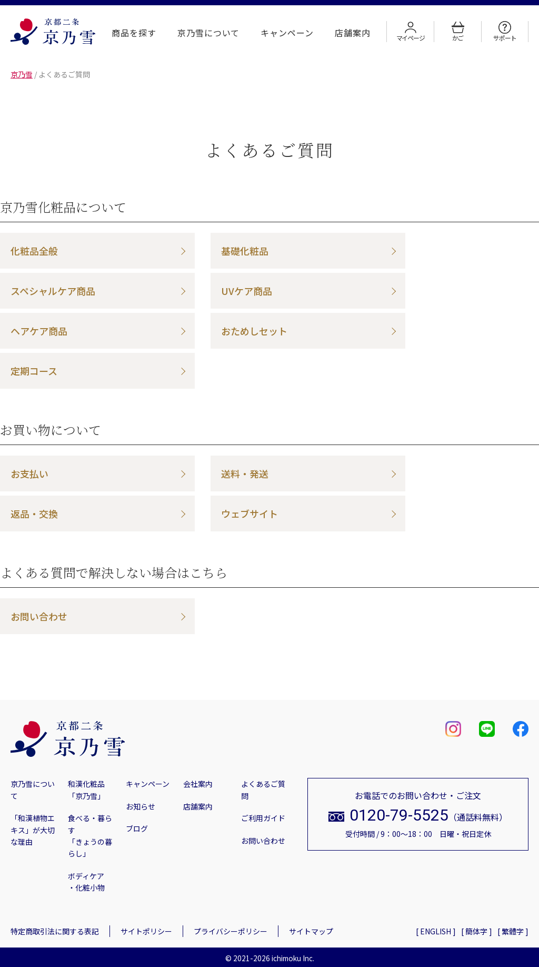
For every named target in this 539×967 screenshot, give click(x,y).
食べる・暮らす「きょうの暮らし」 (90, 836)
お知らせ (140, 806)
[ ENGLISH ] (436, 931)
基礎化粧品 (244, 251)
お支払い (29, 473)
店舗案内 (353, 32)
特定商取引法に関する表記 (55, 931)
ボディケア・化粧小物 (86, 882)
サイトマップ (311, 931)
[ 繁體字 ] (512, 931)
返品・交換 (34, 513)
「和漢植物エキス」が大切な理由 (33, 830)
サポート (504, 31)
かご (458, 31)
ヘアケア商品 (39, 331)
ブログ (137, 828)
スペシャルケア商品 (53, 291)
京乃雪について (208, 32)
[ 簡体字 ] (476, 931)
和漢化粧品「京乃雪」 (86, 789)
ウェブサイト (249, 513)
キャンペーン (287, 32)
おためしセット (254, 331)
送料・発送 (244, 473)
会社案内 (198, 783)
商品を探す (134, 32)
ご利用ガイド (263, 818)
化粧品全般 (34, 251)
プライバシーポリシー (230, 931)
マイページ (410, 31)
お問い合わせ (39, 616)
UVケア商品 (246, 291)
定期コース (34, 371)
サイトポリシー (146, 931)
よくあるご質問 (263, 789)
